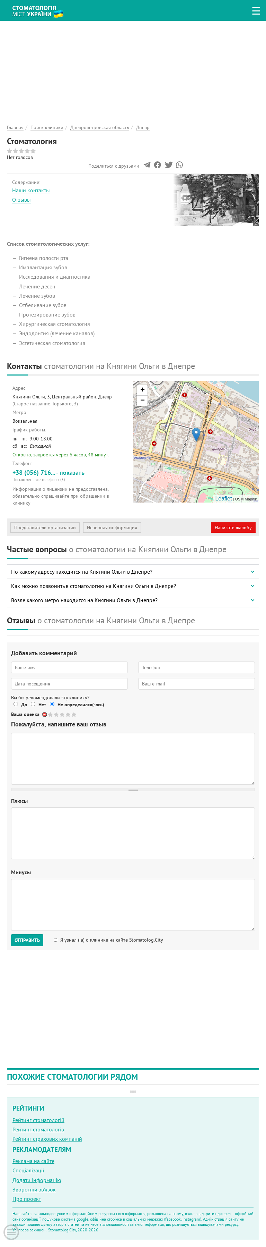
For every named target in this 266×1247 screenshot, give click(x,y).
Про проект (26, 1198)
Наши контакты (31, 190)
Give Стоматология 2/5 (57, 714)
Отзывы (21, 199)
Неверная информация (112, 527)
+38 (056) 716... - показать (70, 475)
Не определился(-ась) (80, 704)
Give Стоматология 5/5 (74, 714)
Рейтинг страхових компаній (47, 1138)
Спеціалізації (28, 1170)
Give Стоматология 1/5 (51, 714)
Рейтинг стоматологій (38, 1120)
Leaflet (223, 499)
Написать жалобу (233, 527)
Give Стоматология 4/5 (68, 714)
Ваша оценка (25, 714)
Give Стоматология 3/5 (62, 714)
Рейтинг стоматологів (38, 1129)
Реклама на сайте (33, 1160)
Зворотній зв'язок (34, 1189)
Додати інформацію (36, 1180)
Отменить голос (45, 714)
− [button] (142, 401)
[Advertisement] (133, 69)
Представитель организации (45, 527)
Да (24, 704)
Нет (42, 704)
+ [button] (142, 390)
